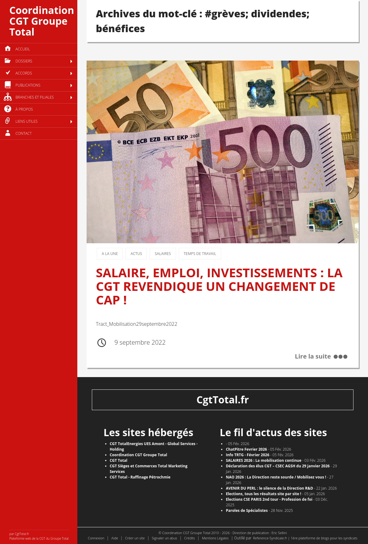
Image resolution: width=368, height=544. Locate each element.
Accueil (22, 49)
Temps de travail (200, 253)
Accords (23, 73)
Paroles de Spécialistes (246, 510)
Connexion (96, 538)
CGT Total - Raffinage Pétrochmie (140, 477)
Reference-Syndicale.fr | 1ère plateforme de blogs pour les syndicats (305, 538)
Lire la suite (313, 356)
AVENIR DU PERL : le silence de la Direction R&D (269, 488)
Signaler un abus (164, 538)
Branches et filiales (34, 97)
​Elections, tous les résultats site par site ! (263, 493)
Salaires (163, 253)
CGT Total (118, 460)
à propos (24, 109)
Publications (28, 85)
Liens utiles (26, 121)
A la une (110, 253)
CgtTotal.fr (222, 399)
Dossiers (23, 61)
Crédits (189, 538)
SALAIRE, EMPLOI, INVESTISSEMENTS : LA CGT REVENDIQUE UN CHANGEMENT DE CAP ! (219, 286)
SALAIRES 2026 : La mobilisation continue (263, 460)
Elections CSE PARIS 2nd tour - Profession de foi (269, 499)
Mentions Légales (215, 538)
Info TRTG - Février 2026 (247, 454)
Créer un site (135, 538)
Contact (23, 133)
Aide (114, 538)
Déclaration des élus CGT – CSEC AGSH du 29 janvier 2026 (278, 466)
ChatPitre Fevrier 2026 (246, 449)
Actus (136, 253)
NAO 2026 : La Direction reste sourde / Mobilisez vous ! (276, 477)
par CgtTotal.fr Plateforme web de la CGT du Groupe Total (39, 536)
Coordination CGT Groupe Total (41, 20)
